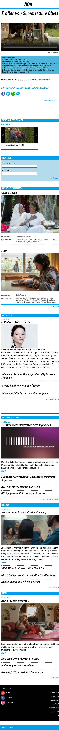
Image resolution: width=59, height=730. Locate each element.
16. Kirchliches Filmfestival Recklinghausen (26, 425)
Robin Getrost (40, 64)
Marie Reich (8, 64)
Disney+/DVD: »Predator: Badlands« (22, 672)
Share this (3, 94)
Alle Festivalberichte (50, 499)
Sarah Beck (21, 70)
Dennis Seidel (42, 298)
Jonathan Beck (24, 72)
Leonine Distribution (28, 68)
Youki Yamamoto (45, 66)
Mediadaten (54, 700)
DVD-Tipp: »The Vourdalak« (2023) (21, 659)
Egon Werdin (8, 66)
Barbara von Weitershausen (27, 66)
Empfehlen (18, 94)
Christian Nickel (12, 72)
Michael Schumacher (48, 302)
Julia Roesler (21, 295)
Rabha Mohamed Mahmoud (47, 240)
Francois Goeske (10, 70)
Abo (4, 727)
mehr (3, 471)
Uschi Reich (30, 64)
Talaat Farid (32, 240)
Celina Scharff (21, 298)
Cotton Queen (9, 192)
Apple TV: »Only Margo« (15, 601)
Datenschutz (54, 708)
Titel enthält (8, 163)
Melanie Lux (35, 302)
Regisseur (7, 170)
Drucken (23, 94)
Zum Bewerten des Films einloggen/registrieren (25, 88)
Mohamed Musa (34, 242)
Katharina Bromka (23, 302)
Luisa (4, 251)
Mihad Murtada (21, 242)
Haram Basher (21, 240)
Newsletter (54, 692)
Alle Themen (54, 587)
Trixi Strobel (31, 298)
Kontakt (56, 704)
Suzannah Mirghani (23, 237)
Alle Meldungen (52, 399)
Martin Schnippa (30, 300)
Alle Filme (55, 307)
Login (50, 4)
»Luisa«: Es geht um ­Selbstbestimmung (23, 512)
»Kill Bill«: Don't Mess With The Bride (22, 568)
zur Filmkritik (50, 101)
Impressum (55, 711)
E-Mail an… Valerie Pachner (17, 322)
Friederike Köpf (20, 64)
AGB (57, 715)
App (12, 727)
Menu (3, 4)
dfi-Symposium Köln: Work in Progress (23, 493)
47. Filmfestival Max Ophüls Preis (20, 487)
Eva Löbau (51, 300)
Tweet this (8, 94)
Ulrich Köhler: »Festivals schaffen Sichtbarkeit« (28, 575)
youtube (8, 693)
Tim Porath (41, 300)
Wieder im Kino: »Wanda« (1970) (20, 385)
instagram (9, 702)
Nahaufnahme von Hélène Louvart (20, 581)
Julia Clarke (53, 64)
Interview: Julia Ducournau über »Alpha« (24, 393)
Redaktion (55, 696)
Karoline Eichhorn (40, 70)
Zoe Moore (29, 70)
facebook (9, 697)
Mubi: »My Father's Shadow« (17, 665)
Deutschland (7, 58)
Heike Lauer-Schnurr (11, 68)
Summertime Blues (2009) (14, 145)
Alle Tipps (55, 678)
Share (13, 94)
